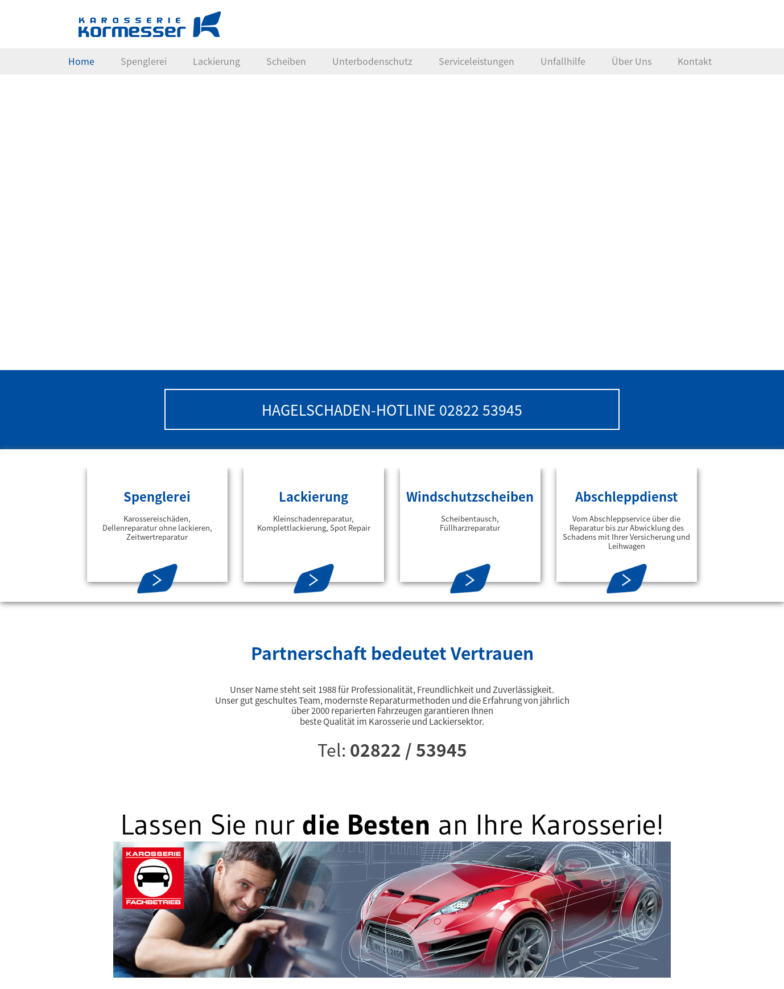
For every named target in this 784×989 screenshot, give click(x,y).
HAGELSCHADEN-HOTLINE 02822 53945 (392, 409)
